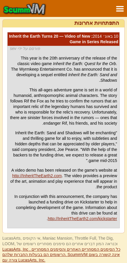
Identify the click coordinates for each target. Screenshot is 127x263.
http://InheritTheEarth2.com (37, 175)
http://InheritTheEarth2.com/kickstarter (82, 218)
